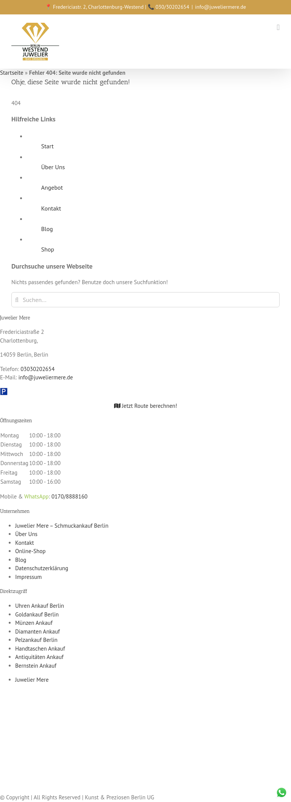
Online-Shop (30, 551)
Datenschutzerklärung (41, 568)
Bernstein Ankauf (35, 665)
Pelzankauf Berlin (36, 639)
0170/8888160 (70, 496)
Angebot (52, 187)
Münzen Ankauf (33, 622)
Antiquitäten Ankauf (39, 656)
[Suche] (16, 299)
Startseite (11, 72)
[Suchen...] (145, 299)
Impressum (28, 576)
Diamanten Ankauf (37, 631)
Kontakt (51, 208)
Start (47, 146)
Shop (47, 249)
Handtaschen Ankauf (40, 648)
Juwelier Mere (31, 679)
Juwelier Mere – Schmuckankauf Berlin (61, 525)
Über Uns (53, 167)
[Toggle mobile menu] (278, 27)
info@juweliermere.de (220, 6)
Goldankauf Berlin (37, 614)
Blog (47, 229)
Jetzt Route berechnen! (145, 405)
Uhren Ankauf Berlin (39, 605)
